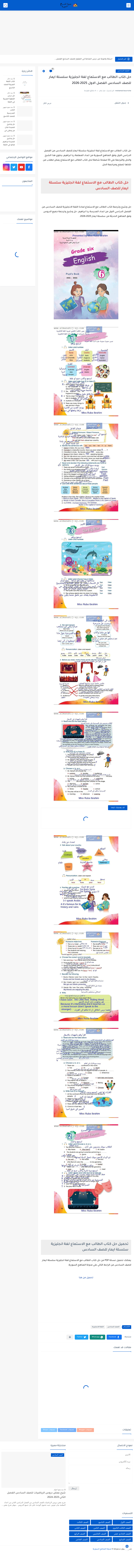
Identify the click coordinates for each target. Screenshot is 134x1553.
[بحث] (5, 5)
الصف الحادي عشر (122, 1533)
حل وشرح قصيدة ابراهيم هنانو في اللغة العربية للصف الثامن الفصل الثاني (9, 142)
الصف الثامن (99, 1528)
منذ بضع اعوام (58, 1490)
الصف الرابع (79, 1533)
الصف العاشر (82, 1539)
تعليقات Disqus (49, 1430)
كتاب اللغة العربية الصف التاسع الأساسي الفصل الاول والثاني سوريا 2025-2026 (9, 85)
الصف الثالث (82, 1522)
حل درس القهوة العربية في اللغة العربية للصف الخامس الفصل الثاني (9, 99)
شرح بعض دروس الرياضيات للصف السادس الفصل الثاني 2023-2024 (36, 1495)
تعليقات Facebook (67, 1430)
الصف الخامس (99, 1533)
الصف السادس (123, 71)
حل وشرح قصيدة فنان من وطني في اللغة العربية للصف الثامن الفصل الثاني (9, 128)
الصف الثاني (79, 1528)
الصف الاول (125, 1522)
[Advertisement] (67, 33)
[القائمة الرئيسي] (128, 5)
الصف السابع (125, 1539)
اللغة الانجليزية (98, 1327)
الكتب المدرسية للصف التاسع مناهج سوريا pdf (9, 113)
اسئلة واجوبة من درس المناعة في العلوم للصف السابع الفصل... (83, 59)
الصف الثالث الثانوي (122, 1528)
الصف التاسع (104, 1522)
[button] (114, 1337)
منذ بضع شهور (8, 107)
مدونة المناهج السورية (102, 1549)
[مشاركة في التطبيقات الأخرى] (69, 1337)
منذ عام (10, 79)
